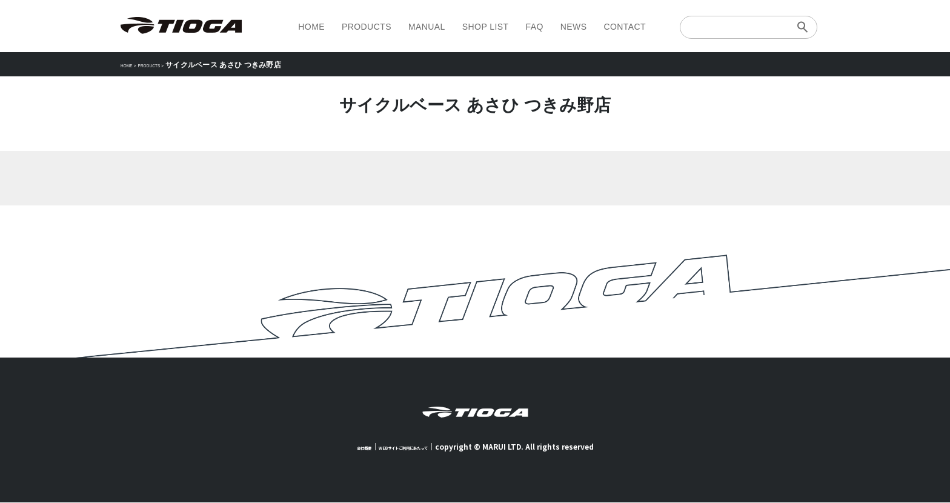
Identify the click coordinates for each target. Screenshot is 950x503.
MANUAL (426, 27)
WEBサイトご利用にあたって (410, 447)
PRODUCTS (366, 27)
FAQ (534, 27)
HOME (311, 27)
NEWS (573, 27)
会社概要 (341, 447)
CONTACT (624, 27)
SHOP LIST (485, 27)
